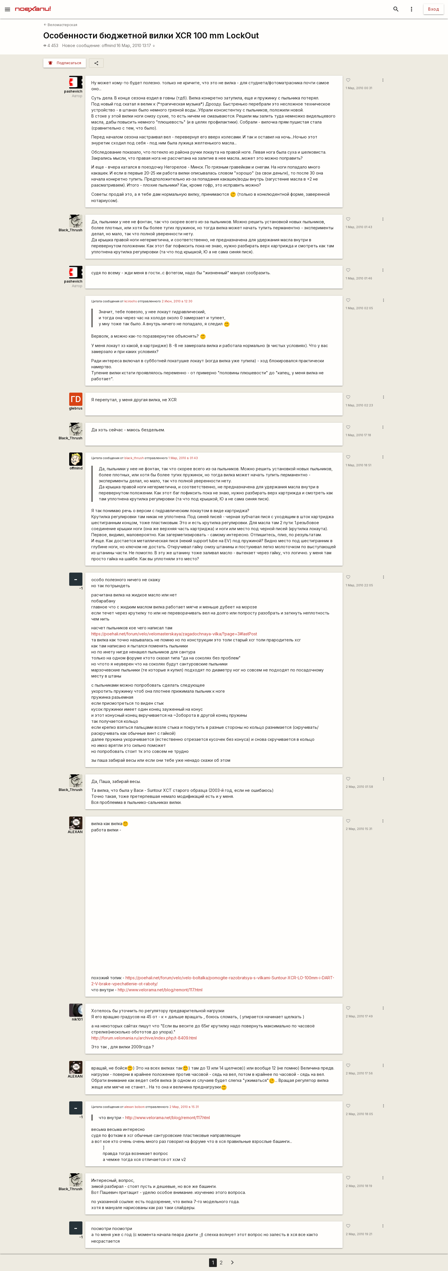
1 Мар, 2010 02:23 (359, 405)
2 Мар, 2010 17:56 (359, 1073)
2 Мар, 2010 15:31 (359, 829)
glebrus (75, 408)
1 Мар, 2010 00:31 (359, 88)
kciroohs (130, 301)
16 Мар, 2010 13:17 (136, 45)
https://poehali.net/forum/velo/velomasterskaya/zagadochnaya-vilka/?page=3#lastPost (174, 633)
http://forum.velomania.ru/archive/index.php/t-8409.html (144, 1037)
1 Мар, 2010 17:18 (358, 435)
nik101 (77, 1019)
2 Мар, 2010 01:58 (359, 787)
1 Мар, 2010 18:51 (358, 465)
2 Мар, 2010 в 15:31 (184, 1107)
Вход (433, 9)
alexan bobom (134, 1107)
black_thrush (134, 458)
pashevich (73, 91)
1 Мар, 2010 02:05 (359, 308)
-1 (80, 588)
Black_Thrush (70, 230)
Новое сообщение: (81, 45)
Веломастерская (60, 25)
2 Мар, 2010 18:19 (359, 1186)
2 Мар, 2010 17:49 (359, 1016)
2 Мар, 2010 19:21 (359, 1234)
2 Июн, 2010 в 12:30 (177, 301)
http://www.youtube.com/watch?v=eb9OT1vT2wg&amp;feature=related (214, 905)
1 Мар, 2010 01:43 (359, 227)
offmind (109, 45)
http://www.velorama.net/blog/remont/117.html (160, 989)
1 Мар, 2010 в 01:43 (183, 458)
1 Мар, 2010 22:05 (359, 585)
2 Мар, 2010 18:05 (359, 1114)
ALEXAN (75, 832)
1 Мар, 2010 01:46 (359, 278)
